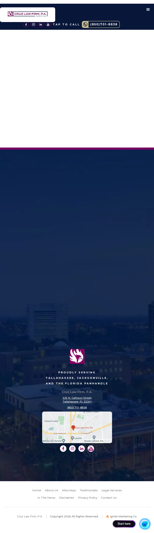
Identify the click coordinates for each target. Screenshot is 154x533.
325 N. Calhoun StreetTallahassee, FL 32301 (77, 399)
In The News (46, 497)
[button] (148, 9)
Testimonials (89, 490)
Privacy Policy (87, 497)
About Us (51, 490)
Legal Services (111, 490)
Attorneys (69, 490)
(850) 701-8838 (77, 407)
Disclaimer (66, 497)
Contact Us (109, 497)
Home (36, 490)
